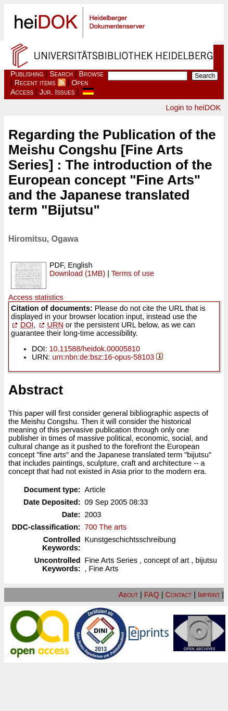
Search (61, 74)
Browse (91, 74)
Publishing (27, 74)
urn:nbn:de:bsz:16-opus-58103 (103, 357)
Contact (178, 594)
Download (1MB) (77, 273)
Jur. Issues (57, 92)
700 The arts (106, 527)
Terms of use (132, 273)
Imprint (209, 594)
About (128, 594)
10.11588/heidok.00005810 (94, 349)
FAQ (151, 594)
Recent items (35, 82)
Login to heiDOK (193, 107)
